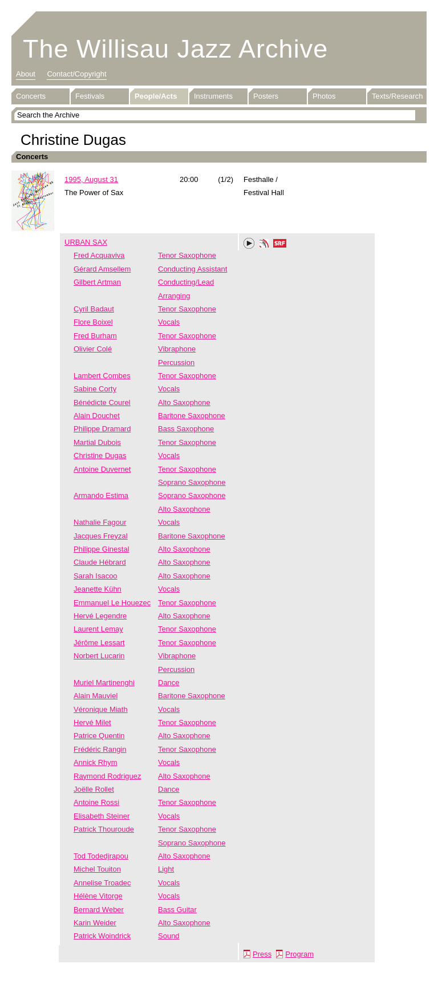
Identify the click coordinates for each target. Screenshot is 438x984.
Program (299, 954)
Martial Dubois (97, 442)
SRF (280, 244)
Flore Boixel (93, 322)
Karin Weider (95, 922)
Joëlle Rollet (94, 789)
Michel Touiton (97, 869)
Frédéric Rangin (100, 749)
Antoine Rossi (96, 802)
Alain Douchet (97, 415)
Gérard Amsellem (102, 269)
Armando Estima (101, 495)
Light (166, 869)
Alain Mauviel (95, 695)
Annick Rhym (95, 762)
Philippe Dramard (102, 428)
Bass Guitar (177, 909)
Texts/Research (397, 96)
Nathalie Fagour (100, 522)
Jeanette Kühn (97, 589)
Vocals (169, 322)
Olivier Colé (93, 349)
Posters (265, 96)
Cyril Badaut (94, 309)
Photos (324, 96)
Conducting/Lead (186, 282)
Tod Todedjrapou (101, 856)
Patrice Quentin (99, 735)
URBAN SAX (85, 242)
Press (262, 954)
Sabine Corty (95, 388)
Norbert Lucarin (99, 655)
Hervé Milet (92, 722)
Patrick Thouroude (104, 829)
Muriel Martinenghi (104, 682)
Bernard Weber (99, 909)
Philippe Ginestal (101, 549)
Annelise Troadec (102, 882)
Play (249, 243)
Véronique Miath (101, 709)
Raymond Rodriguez (107, 776)
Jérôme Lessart (99, 642)
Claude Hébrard (100, 562)
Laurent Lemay (98, 629)
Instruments (213, 96)
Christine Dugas (100, 455)
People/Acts (156, 96)
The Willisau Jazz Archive (175, 48)
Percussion (176, 362)
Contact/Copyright (76, 74)
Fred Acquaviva (99, 255)
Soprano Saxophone (192, 482)
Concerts (31, 96)
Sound (169, 936)
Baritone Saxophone (191, 415)
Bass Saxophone (186, 428)
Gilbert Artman (97, 282)
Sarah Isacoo (95, 576)
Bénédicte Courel (102, 402)
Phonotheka (264, 244)
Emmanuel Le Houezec (112, 602)
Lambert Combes (102, 375)
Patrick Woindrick (102, 936)
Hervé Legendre (100, 616)
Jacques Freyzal (101, 536)
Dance (169, 682)
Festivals (89, 96)
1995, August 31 (91, 179)
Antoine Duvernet (102, 469)
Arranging (174, 295)
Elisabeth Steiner (101, 816)
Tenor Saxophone (187, 255)
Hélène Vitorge (98, 896)
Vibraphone (177, 349)
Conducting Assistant (192, 269)
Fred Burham (95, 335)
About (25, 74)
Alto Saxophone (184, 402)
